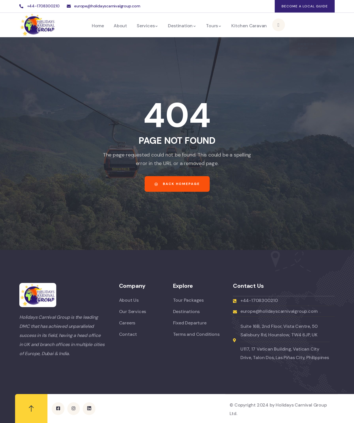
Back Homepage (177, 184)
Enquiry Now (307, 24)
